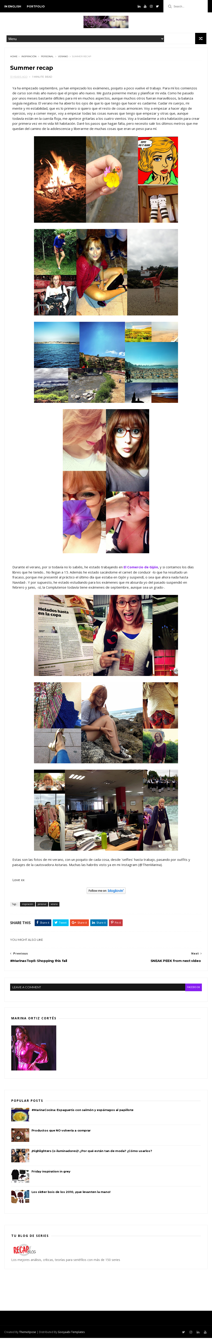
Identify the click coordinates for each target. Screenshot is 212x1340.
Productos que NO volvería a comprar (61, 1133)
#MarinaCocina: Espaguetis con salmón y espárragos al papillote (82, 1113)
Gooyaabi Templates (71, 1334)
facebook (193, 990)
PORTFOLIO (36, 6)
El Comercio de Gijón (141, 570)
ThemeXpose (27, 1334)
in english (12, 6)
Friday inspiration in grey (51, 1174)
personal (47, 58)
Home (14, 58)
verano (63, 58)
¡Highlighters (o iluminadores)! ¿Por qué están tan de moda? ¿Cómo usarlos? (92, 1154)
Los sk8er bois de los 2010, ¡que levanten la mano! (71, 1195)
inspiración (28, 58)
